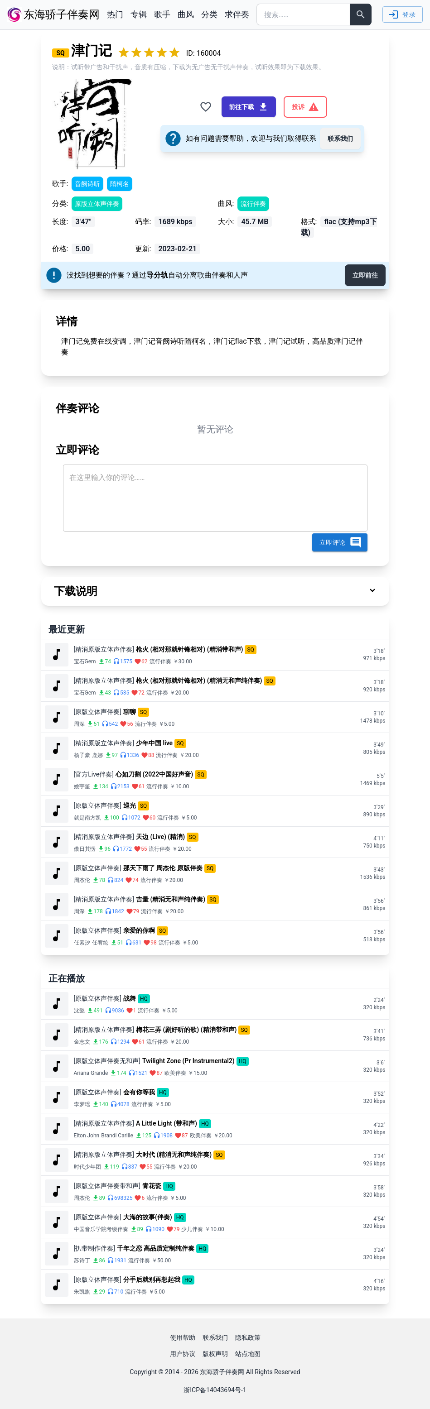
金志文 (82, 1042)
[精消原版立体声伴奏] (104, 649)
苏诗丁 (82, 1260)
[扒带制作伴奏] (94, 1248)
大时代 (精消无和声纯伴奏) (174, 1154)
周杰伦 (82, 880)
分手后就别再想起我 (151, 1279)
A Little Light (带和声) (166, 1123)
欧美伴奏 (175, 1073)
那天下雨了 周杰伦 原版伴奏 (163, 868)
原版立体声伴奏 (97, 203)
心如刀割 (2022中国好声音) (154, 774)
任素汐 (82, 942)
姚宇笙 (82, 786)
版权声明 (215, 1353)
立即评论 (340, 542)
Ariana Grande (91, 1073)
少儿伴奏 (192, 1229)
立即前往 (365, 275)
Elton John (87, 1135)
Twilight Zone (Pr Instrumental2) (188, 1060)
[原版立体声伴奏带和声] (107, 1185)
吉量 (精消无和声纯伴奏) (170, 899)
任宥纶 (100, 942)
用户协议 (182, 1353)
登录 (402, 14)
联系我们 (340, 138)
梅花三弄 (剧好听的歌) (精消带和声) (186, 1029)
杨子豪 (82, 755)
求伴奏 (237, 14)
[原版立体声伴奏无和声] (107, 1060)
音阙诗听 (87, 183)
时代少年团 (87, 1167)
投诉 (305, 106)
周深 (79, 724)
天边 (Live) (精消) (160, 836)
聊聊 (129, 711)
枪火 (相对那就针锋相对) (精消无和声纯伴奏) (199, 680)
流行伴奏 (253, 203)
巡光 (129, 805)
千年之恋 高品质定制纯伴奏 (155, 1248)
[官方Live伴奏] (94, 774)
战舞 (129, 998)
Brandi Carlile (117, 1135)
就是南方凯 (87, 818)
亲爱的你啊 (139, 930)
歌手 (162, 14)
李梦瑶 (82, 1104)
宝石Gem (85, 661)
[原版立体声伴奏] (97, 711)
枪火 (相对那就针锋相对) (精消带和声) (189, 649)
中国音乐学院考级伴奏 (101, 1229)
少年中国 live (154, 743)
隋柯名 (119, 183)
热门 (115, 14)
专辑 (138, 14)
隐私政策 (248, 1337)
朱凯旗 (82, 1292)
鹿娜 (97, 755)
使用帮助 (182, 1337)
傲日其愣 (85, 849)
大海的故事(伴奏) (147, 1217)
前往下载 (249, 106)
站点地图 (248, 1353)
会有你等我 (139, 1092)
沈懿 (79, 1010)
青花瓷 (151, 1185)
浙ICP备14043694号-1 (215, 1390)
